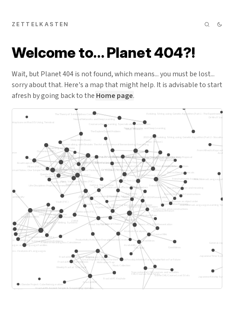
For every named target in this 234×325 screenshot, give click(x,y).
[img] (207, 24)
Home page (114, 96)
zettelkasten (40, 24)
